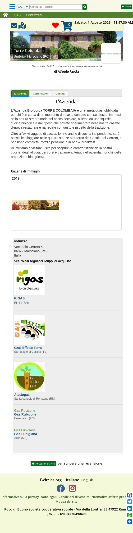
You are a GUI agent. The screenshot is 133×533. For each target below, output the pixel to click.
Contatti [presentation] (60, 93)
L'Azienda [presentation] (20, 93)
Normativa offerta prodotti (112, 497)
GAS (17, 15)
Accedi (126, 6)
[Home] (5, 15)
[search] (56, 6)
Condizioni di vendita (74, 497)
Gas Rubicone (24, 410)
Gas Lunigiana (25, 430)
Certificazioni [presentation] (41, 93)
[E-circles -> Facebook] (60, 490)
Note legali (49, 497)
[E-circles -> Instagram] (72, 490)
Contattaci (34, 15)
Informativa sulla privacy (20, 497)
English (87, 480)
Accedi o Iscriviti (43, 463)
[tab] (20, 93)
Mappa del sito (67, 501)
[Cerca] (23, 7)
